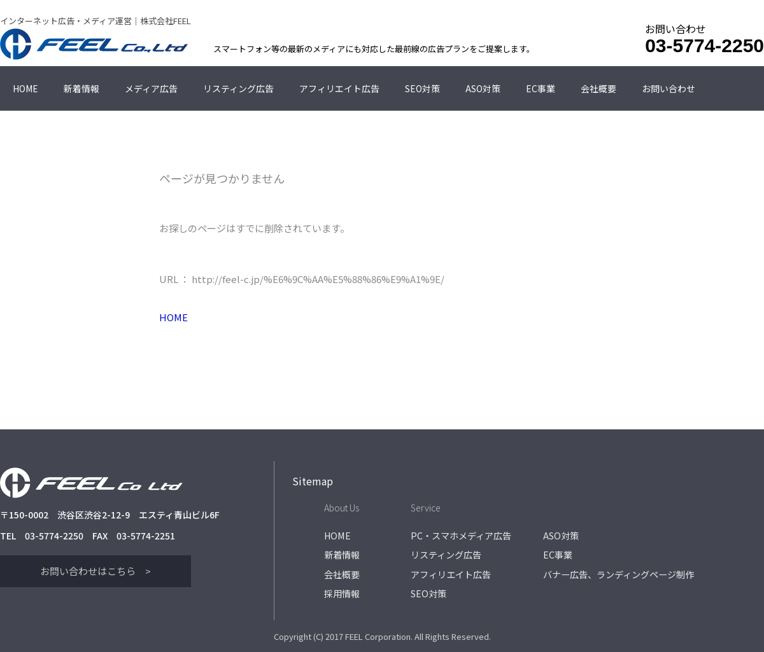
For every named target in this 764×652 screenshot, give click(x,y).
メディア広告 (151, 88)
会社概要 (598, 88)
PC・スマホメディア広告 (461, 535)
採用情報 (342, 587)
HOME (25, 88)
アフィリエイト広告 (339, 88)
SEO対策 (422, 88)
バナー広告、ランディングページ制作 (617, 570)
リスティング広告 (238, 88)
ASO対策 (482, 88)
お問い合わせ (668, 88)
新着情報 (81, 88)
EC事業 (540, 88)
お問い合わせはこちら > (95, 571)
